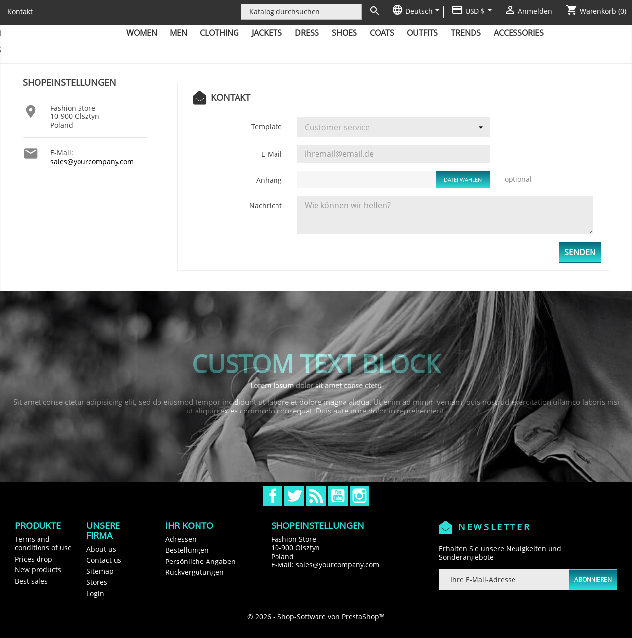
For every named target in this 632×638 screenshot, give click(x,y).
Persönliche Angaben (200, 561)
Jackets (267, 32)
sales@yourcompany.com (92, 161)
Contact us (103, 559)
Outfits (422, 32)
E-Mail (271, 154)
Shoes (344, 32)
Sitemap (100, 571)
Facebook (272, 496)
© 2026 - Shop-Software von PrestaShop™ (316, 616)
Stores (96, 582)
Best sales (31, 581)
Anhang (269, 180)
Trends (466, 32)
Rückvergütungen (194, 572)
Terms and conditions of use (43, 543)
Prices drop (33, 558)
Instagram (359, 496)
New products (38, 569)
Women (141, 32)
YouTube (338, 496)
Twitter (294, 496)
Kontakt (20, 11)
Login (95, 593)
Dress (307, 32)
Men (178, 32)
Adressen (181, 539)
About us (101, 549)
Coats (382, 32)
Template (266, 126)
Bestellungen (187, 550)
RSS (316, 496)
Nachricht (265, 205)
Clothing (219, 32)
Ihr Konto (189, 525)
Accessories (519, 32)
